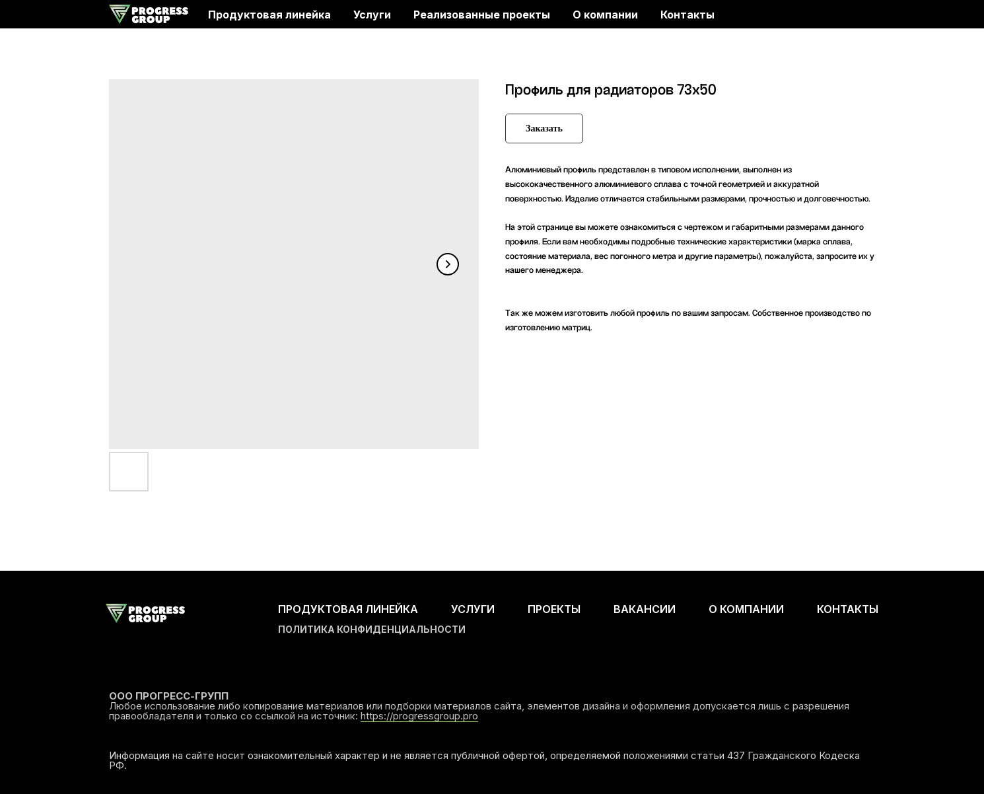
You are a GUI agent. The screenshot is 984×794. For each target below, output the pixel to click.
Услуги (372, 14)
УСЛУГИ (473, 609)
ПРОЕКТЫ (554, 609)
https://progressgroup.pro (419, 715)
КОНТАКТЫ (847, 609)
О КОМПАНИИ (746, 609)
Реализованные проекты (481, 14)
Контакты (687, 14)
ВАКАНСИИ (645, 609)
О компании (605, 14)
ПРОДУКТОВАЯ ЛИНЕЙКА (348, 609)
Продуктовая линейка (269, 14)
